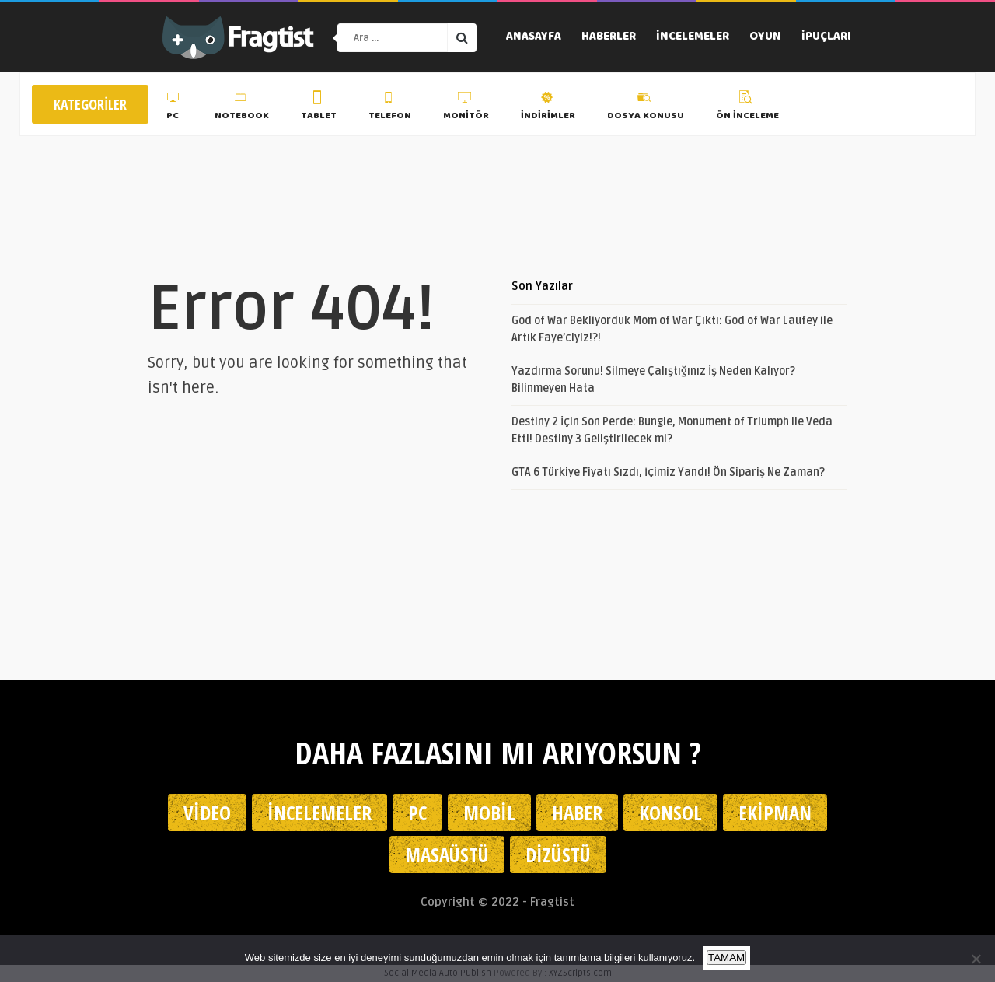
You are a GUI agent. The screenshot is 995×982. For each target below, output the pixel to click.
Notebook (242, 108)
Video (207, 812)
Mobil (489, 812)
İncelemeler (692, 37)
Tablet (319, 108)
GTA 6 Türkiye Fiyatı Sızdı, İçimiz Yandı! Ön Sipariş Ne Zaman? (668, 472)
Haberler (608, 37)
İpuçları (826, 37)
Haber (577, 812)
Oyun (765, 37)
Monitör (466, 108)
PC (174, 108)
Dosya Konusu (645, 108)
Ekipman (775, 812)
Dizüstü (558, 854)
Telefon (389, 108)
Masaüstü (447, 854)
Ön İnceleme (747, 108)
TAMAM (726, 957)
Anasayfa (533, 37)
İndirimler (548, 108)
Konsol (670, 812)
